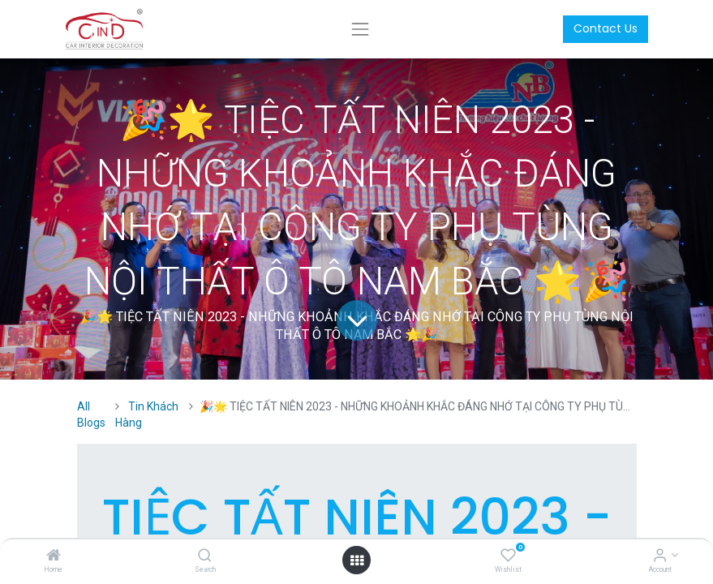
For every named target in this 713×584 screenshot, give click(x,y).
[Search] (205, 556)
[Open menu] (356, 560)
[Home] (53, 556)
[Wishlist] (508, 556)
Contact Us (605, 28)
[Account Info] (660, 556)
